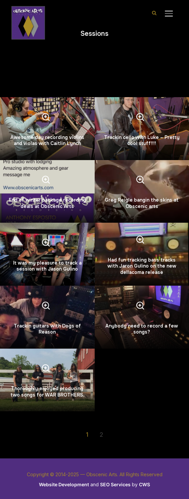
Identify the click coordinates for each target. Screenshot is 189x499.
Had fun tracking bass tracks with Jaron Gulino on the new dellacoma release (141, 266)
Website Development (64, 484)
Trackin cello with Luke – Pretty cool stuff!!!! (142, 140)
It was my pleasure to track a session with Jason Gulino (47, 266)
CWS (144, 484)
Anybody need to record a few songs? (141, 329)
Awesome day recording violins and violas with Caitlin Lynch (47, 140)
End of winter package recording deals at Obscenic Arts (47, 203)
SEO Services (115, 484)
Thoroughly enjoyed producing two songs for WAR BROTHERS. (47, 391)
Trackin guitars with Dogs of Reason (47, 329)
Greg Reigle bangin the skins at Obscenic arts (142, 203)
